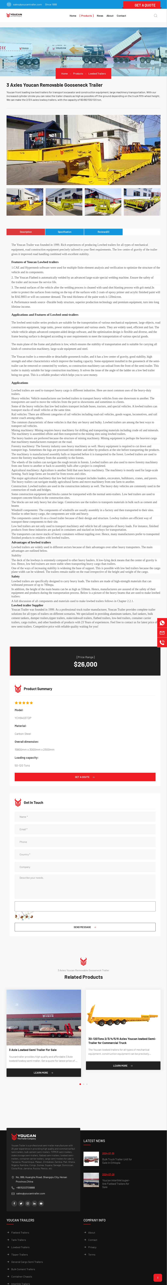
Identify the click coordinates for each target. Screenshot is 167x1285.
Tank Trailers (18, 1239)
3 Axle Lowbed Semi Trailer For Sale (35, 1051)
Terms (91, 1254)
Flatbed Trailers (20, 1232)
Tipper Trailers (19, 1254)
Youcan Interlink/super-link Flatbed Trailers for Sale (116, 1184)
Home (64, 73)
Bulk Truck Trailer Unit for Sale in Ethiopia (117, 1161)
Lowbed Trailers (97, 73)
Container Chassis (21, 1276)
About (110, 15)
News (100, 15)
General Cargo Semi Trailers (27, 1261)
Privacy (92, 1247)
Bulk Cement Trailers (23, 1269)
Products (78, 73)
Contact (121, 15)
